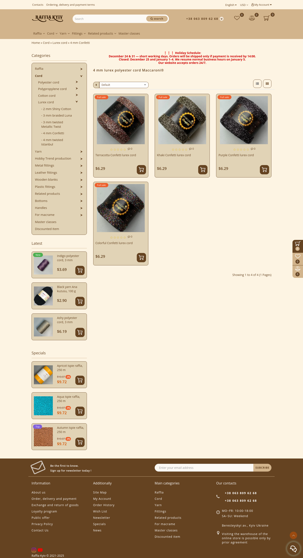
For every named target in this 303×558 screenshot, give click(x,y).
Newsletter (101, 518)
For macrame (44, 214)
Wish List (100, 511)
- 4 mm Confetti (52, 133)
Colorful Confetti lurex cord (114, 243)
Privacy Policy (42, 524)
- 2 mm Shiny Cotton (56, 109)
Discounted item (47, 229)
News (97, 530)
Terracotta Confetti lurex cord (116, 155)
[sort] (124, 85)
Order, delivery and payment (54, 499)
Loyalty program (44, 511)
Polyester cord (48, 82)
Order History (104, 505)
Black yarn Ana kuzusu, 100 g (67, 289)
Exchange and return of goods (55, 505)
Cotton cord (47, 95)
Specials (99, 524)
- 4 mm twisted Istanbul (52, 142)
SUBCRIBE (262, 467)
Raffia (39, 33)
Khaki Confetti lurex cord (174, 155)
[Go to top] (293, 535)
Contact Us (40, 530)
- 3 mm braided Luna (56, 115)
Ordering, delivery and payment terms (70, 5)
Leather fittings (46, 172)
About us (38, 492)
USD (244, 5)
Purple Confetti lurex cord (236, 155)
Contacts (37, 5)
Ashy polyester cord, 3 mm (67, 320)
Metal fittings (44, 165)
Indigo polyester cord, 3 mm (68, 258)
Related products (102, 33)
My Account (261, 5)
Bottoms (41, 201)
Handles (41, 208)
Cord (52, 33)
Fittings (79, 33)
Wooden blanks (46, 179)
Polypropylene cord (52, 89)
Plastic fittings (45, 186)
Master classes (129, 33)
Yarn (65, 33)
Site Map (100, 492)
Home (36, 43)
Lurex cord (46, 102)
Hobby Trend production (53, 158)
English (231, 5)
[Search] (157, 19)
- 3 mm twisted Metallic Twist (52, 124)
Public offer (41, 518)
